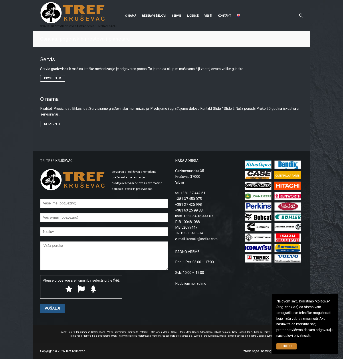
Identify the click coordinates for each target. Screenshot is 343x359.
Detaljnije (52, 78)
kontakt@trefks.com (202, 239)
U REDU (286, 346)
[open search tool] (301, 16)
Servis (47, 59)
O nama (49, 99)
